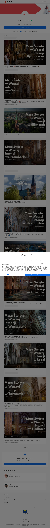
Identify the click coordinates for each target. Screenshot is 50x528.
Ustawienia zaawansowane (12, 274)
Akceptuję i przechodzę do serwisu (37, 274)
